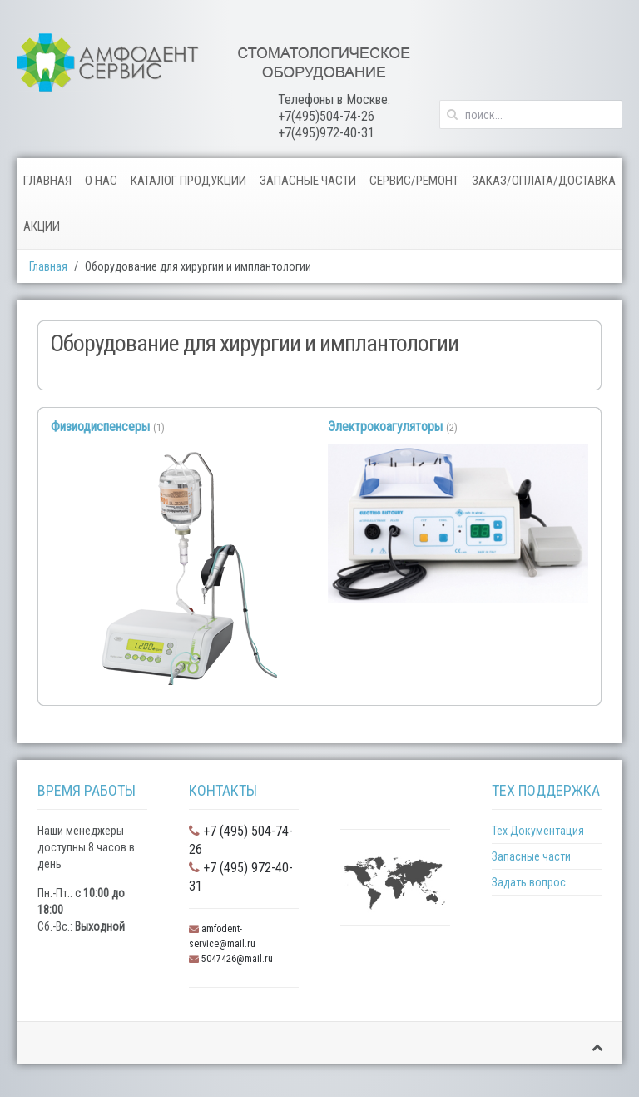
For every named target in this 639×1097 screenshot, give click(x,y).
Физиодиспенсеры (100, 426)
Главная (47, 180)
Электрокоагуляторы (385, 426)
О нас (101, 180)
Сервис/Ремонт (413, 180)
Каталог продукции (188, 180)
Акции (41, 226)
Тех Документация (538, 830)
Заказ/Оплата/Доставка (544, 180)
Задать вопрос (529, 882)
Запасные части (308, 180)
